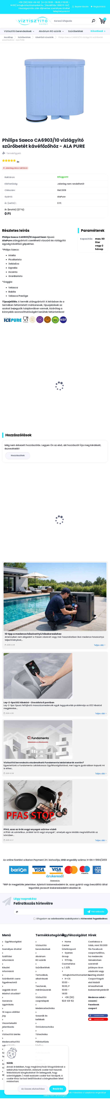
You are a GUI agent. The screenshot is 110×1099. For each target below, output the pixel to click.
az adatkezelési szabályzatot (63, 919)
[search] (89, 22)
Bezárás (58, 1088)
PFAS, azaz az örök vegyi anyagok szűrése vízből (30, 830)
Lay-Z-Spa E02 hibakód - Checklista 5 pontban (29, 703)
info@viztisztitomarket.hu (76, 975)
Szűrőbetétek (75, 31)
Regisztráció (100, 6)
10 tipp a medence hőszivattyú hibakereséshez (33, 634)
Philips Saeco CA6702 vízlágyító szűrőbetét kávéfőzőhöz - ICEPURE (23, 395)
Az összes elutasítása (33, 1088)
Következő (97, 31)
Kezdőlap (8, 37)
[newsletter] (96, 912)
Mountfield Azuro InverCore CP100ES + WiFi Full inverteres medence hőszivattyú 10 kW (81, 524)
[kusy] (67, 551)
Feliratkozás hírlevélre (33, 904)
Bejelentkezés (82, 6)
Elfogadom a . (72, 919)
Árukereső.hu (55, 881)
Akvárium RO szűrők (50, 31)
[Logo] (19, 21)
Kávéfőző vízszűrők (44, 37)
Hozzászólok (18, 456)
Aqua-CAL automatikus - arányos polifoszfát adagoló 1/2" (23, 527)
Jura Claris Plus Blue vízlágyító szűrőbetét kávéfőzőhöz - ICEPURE (82, 395)
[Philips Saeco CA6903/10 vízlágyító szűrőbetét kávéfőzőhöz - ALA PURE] (55, 90)
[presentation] (4, 383)
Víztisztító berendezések (18, 31)
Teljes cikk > (99, 646)
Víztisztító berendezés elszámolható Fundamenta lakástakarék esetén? (44, 763)
